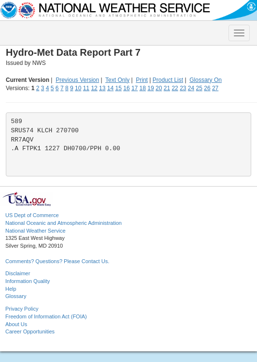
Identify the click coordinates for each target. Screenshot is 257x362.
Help (10, 289)
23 (183, 88)
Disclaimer (17, 273)
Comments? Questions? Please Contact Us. (57, 261)
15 (118, 88)
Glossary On (205, 80)
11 (86, 88)
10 (78, 88)
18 (143, 88)
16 (126, 88)
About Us (16, 324)
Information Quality (27, 281)
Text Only (117, 80)
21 (167, 88)
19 (150, 88)
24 (191, 88)
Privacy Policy (21, 309)
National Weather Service (35, 231)
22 (174, 88)
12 (94, 88)
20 (159, 88)
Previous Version (77, 80)
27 (215, 88)
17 (134, 88)
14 (110, 88)
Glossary (15, 296)
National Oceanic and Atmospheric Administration (63, 223)
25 (199, 88)
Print (142, 80)
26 (207, 88)
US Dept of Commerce (32, 215)
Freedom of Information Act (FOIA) (46, 316)
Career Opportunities (30, 331)
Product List (168, 80)
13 (102, 88)
